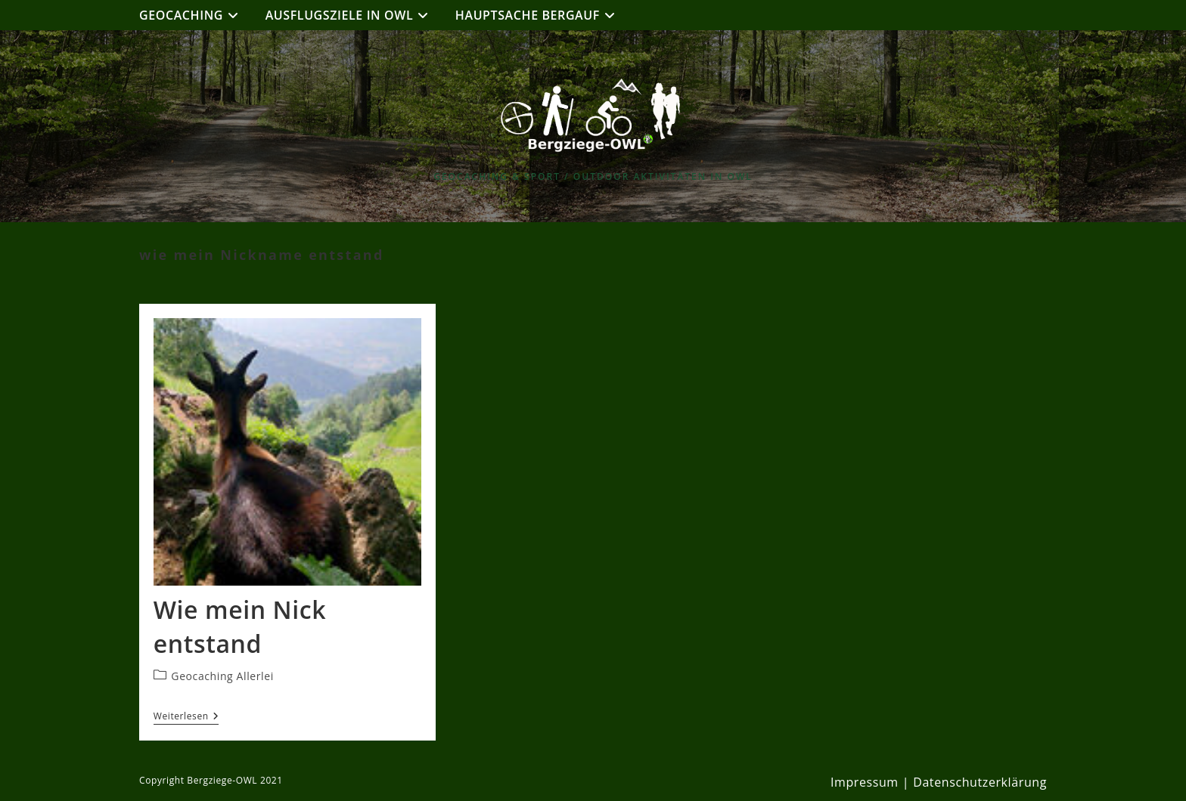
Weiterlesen (186, 717)
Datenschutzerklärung (980, 782)
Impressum (865, 782)
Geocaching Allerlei (222, 676)
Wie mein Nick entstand (240, 626)
